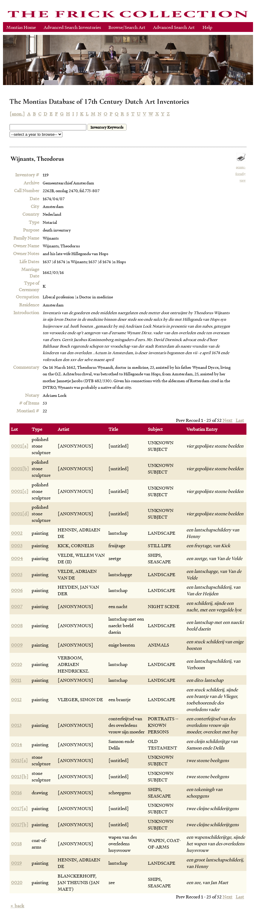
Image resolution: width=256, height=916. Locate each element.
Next (227, 420)
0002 (16, 533)
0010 (16, 664)
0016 (16, 792)
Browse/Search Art (126, 27)
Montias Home (21, 27)
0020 (16, 882)
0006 (17, 590)
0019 (16, 863)
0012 (16, 699)
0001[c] (19, 491)
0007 (16, 606)
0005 (16, 574)
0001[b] (20, 468)
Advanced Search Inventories (72, 27)
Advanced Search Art (174, 27)
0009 (17, 644)
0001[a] (19, 445)
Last (240, 420)
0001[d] (20, 513)
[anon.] (17, 113)
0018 (16, 843)
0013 (16, 725)
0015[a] (19, 760)
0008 (17, 625)
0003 (16, 545)
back (17, 905)
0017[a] (19, 808)
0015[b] (19, 776)
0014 (16, 744)
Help (207, 27)
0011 (16, 680)
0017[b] (19, 824)
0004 (17, 558)
